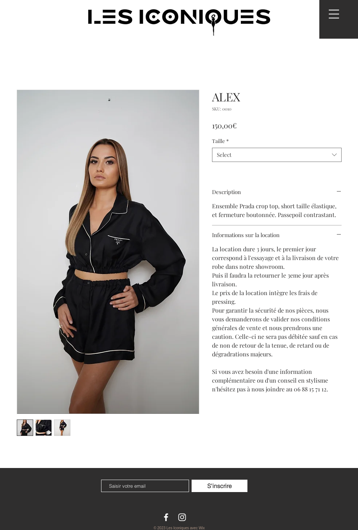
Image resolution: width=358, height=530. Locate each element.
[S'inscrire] (219, 486)
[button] (334, 14)
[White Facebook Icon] (166, 517)
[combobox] (277, 155)
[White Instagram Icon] (182, 517)
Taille (220, 141)
